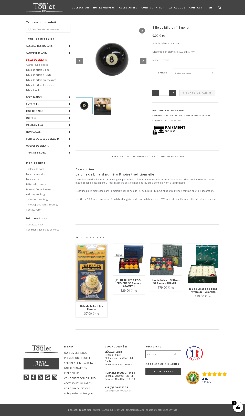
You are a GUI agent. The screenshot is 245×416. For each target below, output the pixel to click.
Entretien (32, 104)
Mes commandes (35, 174)
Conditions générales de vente (42, 229)
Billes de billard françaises (40, 85)
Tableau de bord (35, 169)
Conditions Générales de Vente (161, 410)
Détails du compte (36, 184)
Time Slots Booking (37, 199)
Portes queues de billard (42, 138)
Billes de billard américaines (41, 80)
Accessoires (128, 7)
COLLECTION (80, 7)
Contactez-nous (35, 224)
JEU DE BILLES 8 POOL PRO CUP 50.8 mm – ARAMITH (128, 283)
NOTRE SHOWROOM (76, 368)
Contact (196, 7)
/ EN (209, 7)
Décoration (34, 97)
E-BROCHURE (71, 373)
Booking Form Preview (38, 189)
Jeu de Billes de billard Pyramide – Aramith (203, 290)
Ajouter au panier (197, 93)
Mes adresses (33, 179)
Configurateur (153, 7)
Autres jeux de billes (37, 64)
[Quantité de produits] (164, 93)
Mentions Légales (135, 410)
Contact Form (33, 209)
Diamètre (162, 73)
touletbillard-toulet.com (118, 390)
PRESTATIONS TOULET (77, 357)
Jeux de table (34, 111)
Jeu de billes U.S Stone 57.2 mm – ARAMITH (166, 281)
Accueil (96, 410)
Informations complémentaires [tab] (159, 156)
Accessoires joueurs (39, 45)
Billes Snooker (34, 90)
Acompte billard (37, 52)
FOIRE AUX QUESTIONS (77, 388)
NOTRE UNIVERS (104, 7)
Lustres (31, 117)
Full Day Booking (35, 194)
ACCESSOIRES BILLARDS (78, 383)
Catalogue (177, 7)
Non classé (33, 131)
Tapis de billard (36, 152)
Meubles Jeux (34, 124)
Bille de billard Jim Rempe (91, 307)
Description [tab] (119, 156)
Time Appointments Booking (42, 204)
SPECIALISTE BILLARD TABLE (80, 363)
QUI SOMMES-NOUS (75, 352)
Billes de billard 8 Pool (38, 69)
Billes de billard (36, 59)
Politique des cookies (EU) (78, 393)
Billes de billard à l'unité (38, 74)
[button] (143, 61)
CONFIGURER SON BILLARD (80, 378)
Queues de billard (37, 145)
